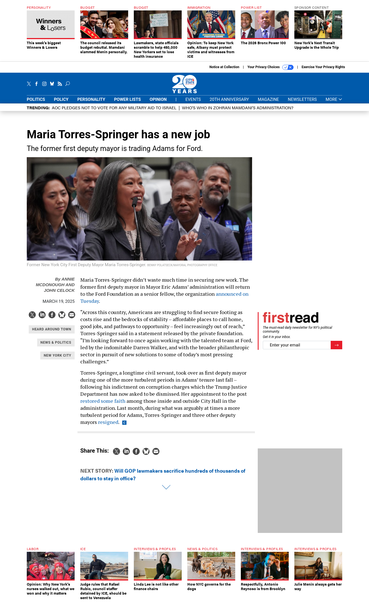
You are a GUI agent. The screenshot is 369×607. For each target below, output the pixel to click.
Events (193, 103)
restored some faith (102, 405)
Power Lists (127, 103)
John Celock (59, 294)
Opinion (158, 103)
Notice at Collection (224, 71)
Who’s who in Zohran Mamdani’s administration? (237, 112)
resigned (108, 426)
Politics (36, 103)
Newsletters (302, 103)
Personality (91, 103)
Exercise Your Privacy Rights (323, 71)
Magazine (268, 103)
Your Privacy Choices (271, 71)
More (334, 104)
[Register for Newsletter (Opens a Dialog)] (336, 349)
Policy (61, 103)
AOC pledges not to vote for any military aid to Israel (114, 112)
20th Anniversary (229, 103)
